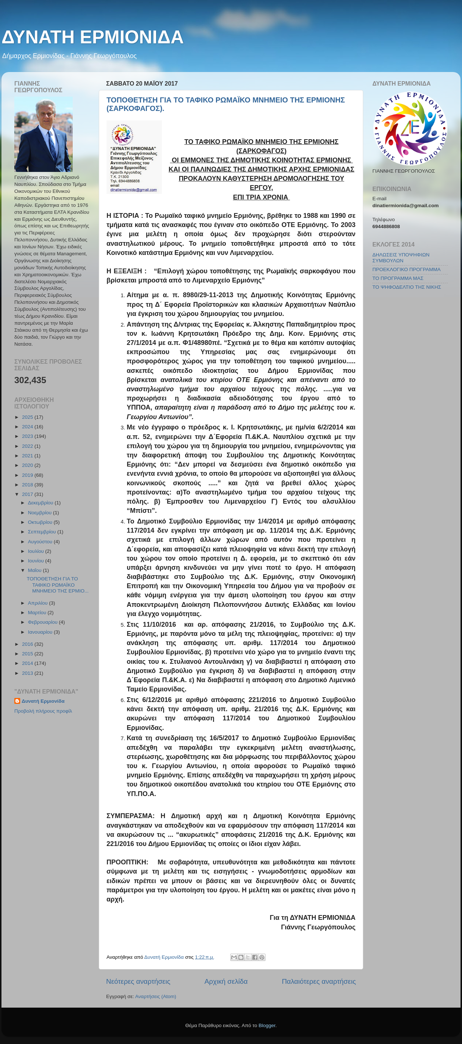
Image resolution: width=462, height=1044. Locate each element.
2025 (28, 417)
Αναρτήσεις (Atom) (155, 996)
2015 (28, 653)
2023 (28, 436)
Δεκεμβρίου (41, 502)
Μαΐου (35, 570)
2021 (28, 455)
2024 (28, 426)
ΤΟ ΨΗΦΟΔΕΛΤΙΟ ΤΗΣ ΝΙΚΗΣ (406, 287)
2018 (28, 484)
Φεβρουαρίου (43, 622)
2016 (28, 644)
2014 (28, 663)
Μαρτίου (38, 612)
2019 (28, 475)
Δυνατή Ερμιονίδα (43, 701)
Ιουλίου (36, 551)
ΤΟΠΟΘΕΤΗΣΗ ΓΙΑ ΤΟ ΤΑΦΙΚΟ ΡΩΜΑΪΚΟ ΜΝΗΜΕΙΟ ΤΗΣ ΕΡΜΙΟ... (58, 584)
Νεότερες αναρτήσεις (138, 981)
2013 (28, 673)
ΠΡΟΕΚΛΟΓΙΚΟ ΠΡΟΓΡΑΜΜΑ (406, 269)
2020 (28, 465)
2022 (28, 446)
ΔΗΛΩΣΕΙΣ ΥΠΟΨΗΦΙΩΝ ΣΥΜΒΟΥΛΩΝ (400, 257)
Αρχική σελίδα (226, 981)
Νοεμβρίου (40, 512)
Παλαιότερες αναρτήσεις (319, 981)
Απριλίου (38, 603)
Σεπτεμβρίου (42, 531)
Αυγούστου (41, 541)
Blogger (267, 1025)
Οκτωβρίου (41, 522)
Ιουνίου (36, 561)
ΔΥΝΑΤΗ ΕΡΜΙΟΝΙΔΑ (92, 37)
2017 (28, 494)
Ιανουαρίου (41, 632)
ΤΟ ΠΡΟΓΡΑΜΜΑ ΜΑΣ (397, 278)
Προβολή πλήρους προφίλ (43, 711)
